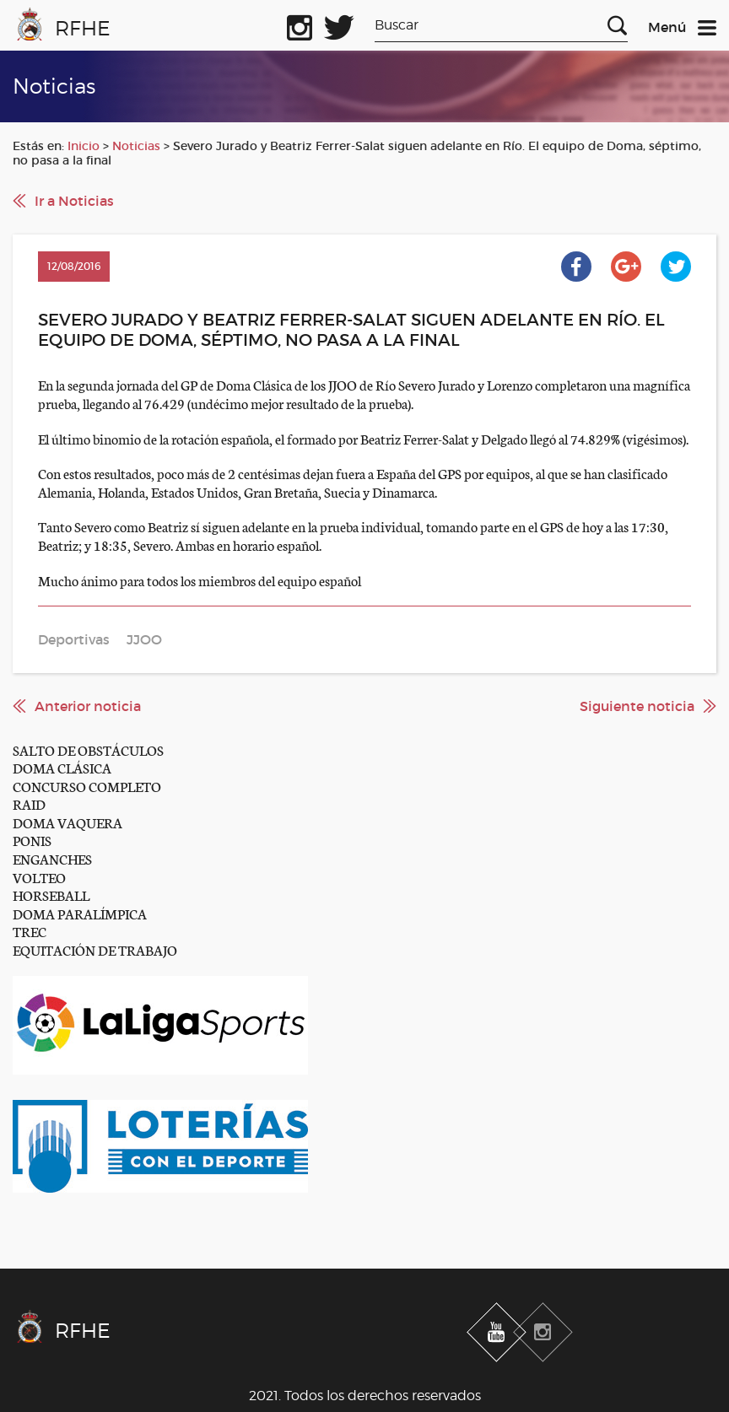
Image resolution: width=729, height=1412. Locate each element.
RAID (29, 803)
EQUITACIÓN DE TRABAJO (95, 949)
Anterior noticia (88, 706)
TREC (29, 930)
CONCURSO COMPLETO (87, 785)
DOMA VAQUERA (67, 822)
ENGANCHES (52, 858)
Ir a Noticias (74, 200)
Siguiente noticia (637, 706)
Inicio (84, 146)
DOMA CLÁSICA (62, 767)
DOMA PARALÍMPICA (80, 913)
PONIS (32, 839)
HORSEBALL (51, 894)
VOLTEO (39, 877)
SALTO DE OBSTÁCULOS (88, 749)
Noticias (136, 146)
